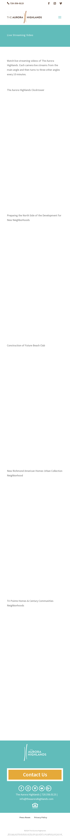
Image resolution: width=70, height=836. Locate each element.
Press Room (25, 817)
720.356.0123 (49, 794)
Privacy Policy (40, 817)
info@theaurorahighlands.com (36, 799)
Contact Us (35, 774)
